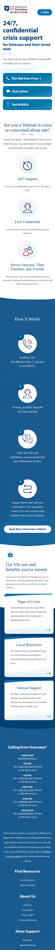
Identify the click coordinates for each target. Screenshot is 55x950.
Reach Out (27, 940)
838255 (31, 366)
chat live (39, 361)
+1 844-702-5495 (25, 778)
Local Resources (27, 880)
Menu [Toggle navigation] (44, 12)
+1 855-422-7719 (25, 790)
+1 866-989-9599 (25, 813)
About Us (27, 905)
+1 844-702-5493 (25, 766)
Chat (20, 91)
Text (20, 104)
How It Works (28, 910)
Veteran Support (27, 885)
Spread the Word (27, 945)
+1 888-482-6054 (25, 801)
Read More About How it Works (27, 529)
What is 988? (27, 915)
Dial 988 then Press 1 (26, 78)
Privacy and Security (27, 920)
